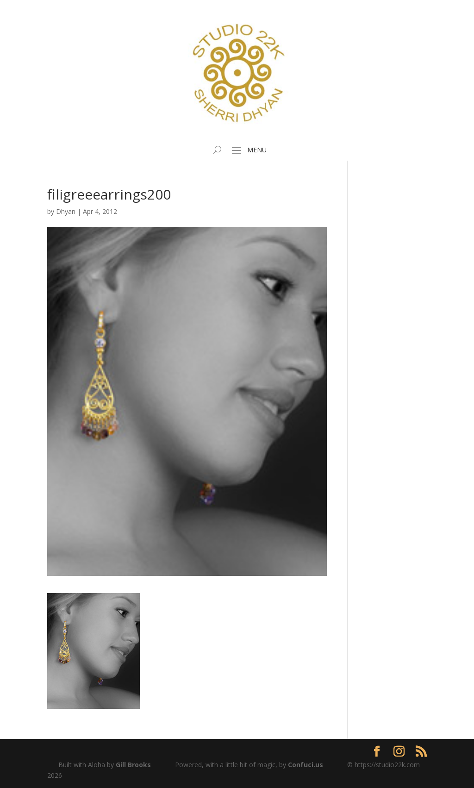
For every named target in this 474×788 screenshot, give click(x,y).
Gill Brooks (133, 764)
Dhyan (65, 211)
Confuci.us (305, 764)
